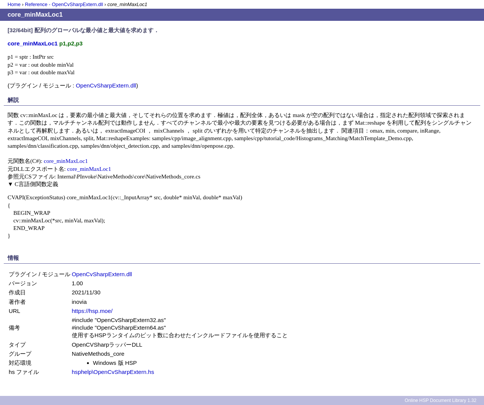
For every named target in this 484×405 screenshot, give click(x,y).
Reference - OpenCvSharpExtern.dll (64, 4)
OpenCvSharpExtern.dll (106, 85)
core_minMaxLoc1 (66, 161)
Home (14, 4)
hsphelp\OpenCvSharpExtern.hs (113, 372)
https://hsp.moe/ (92, 311)
